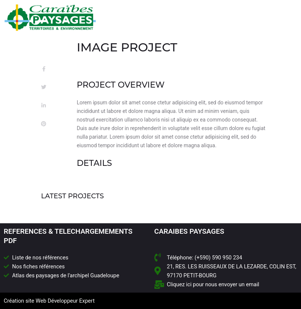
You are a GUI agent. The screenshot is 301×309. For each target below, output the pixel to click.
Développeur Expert (71, 300)
